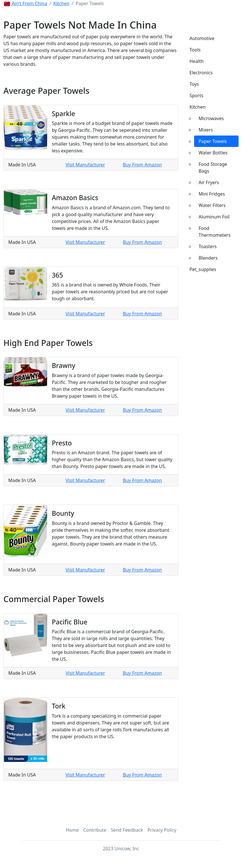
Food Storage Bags (213, 167)
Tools (195, 50)
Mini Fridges (212, 194)
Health (197, 61)
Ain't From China (29, 3)
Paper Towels (213, 141)
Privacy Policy (162, 830)
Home (72, 830)
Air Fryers (209, 182)
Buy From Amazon (142, 165)
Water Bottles (213, 153)
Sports (196, 95)
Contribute (94, 830)
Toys (194, 84)
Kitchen (61, 3)
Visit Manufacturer (85, 165)
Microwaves (211, 118)
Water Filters (212, 205)
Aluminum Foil (214, 217)
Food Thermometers (215, 231)
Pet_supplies (203, 269)
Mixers (206, 130)
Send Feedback (127, 830)
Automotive (202, 38)
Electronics (201, 72)
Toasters (208, 246)
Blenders (208, 258)
